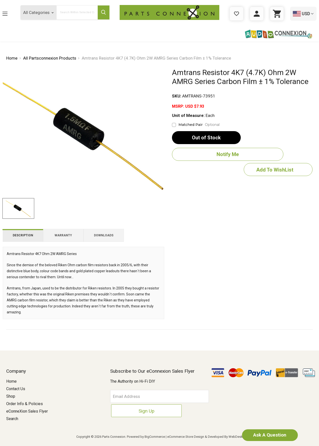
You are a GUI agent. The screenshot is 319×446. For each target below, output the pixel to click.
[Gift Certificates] (236, 14)
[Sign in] (257, 14)
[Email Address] (143, 396)
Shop (10, 396)
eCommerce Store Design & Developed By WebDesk (205, 437)
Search (12, 418)
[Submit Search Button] (102, 12)
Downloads (103, 235)
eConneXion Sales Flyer (27, 411)
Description (23, 235)
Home (11, 381)
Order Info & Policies (24, 403)
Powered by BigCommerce (146, 437)
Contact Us (15, 388)
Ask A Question (265, 435)
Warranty (63, 235)
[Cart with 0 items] (277, 14)
